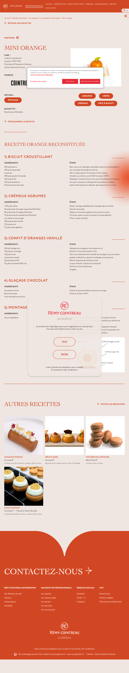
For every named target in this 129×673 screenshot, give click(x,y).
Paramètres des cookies (38, 81)
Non (64, 354)
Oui (64, 342)
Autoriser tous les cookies (90, 81)
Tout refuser (70, 81)
